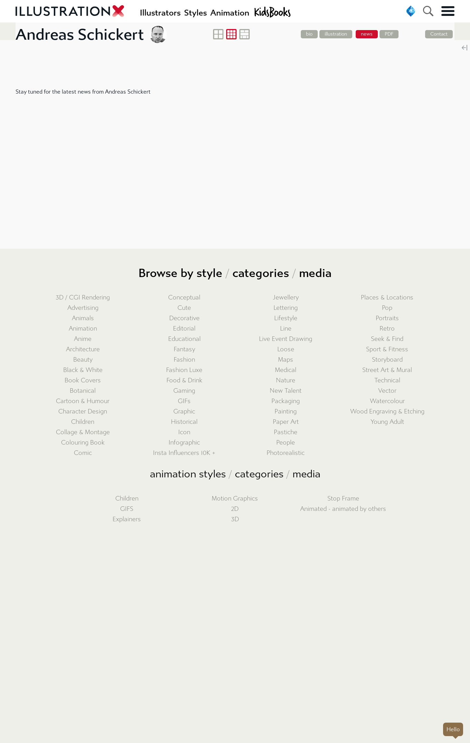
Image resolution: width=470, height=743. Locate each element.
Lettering (286, 308)
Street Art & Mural (387, 370)
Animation (83, 328)
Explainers (127, 519)
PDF (389, 34)
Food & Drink (184, 380)
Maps (285, 359)
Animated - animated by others (343, 509)
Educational (184, 339)
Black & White (83, 370)
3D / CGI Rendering (83, 297)
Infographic (184, 442)
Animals (83, 318)
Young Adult (387, 422)
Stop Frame (343, 498)
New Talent (285, 390)
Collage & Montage (83, 432)
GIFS (126, 509)
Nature (285, 380)
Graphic (184, 411)
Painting (286, 411)
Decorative (184, 318)
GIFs (184, 401)
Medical (285, 370)
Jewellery (286, 297)
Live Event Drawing (285, 339)
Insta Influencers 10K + (184, 453)
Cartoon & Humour (82, 401)
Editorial (184, 328)
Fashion (184, 359)
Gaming (184, 390)
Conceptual (184, 297)
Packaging (285, 401)
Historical (184, 422)
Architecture (83, 349)
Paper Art (286, 422)
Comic (83, 453)
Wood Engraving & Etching (387, 411)
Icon (184, 432)
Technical (387, 380)
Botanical (83, 390)
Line (285, 328)
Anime (83, 339)
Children (82, 422)
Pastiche (285, 432)
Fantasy (184, 349)
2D (235, 509)
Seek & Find (387, 339)
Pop (387, 308)
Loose (285, 349)
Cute (184, 308)
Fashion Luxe (184, 370)
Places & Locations (387, 297)
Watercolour (387, 401)
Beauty (83, 359)
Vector (387, 390)
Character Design (82, 411)
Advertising (82, 308)
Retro (387, 328)
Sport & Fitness (387, 349)
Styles (195, 13)
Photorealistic (286, 453)
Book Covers (83, 380)
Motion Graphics (235, 498)
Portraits (387, 318)
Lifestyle (285, 318)
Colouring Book (83, 442)
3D (235, 519)
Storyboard (387, 359)
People (285, 442)
